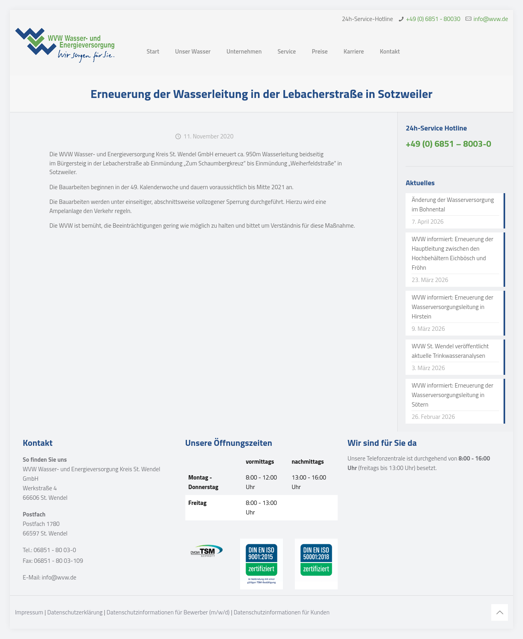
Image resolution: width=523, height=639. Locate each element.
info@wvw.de (490, 18)
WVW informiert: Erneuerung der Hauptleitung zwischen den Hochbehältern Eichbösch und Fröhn (452, 253)
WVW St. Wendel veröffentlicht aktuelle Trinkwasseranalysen (449, 351)
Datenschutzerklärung (75, 612)
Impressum (29, 612)
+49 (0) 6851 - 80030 (433, 18)
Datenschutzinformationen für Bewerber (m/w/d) (168, 612)
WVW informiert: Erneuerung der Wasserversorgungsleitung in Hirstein (452, 307)
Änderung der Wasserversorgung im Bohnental (452, 204)
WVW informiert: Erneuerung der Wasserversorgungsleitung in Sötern (452, 395)
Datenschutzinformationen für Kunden (282, 612)
